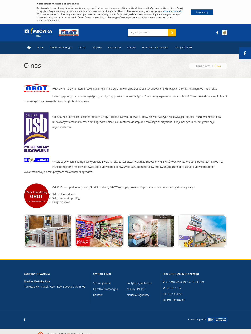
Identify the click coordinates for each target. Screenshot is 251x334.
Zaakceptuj (202, 12)
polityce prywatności (172, 11)
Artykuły (97, 47)
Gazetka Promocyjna (61, 47)
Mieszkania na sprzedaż (155, 47)
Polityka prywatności (139, 283)
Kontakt (131, 47)
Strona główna (202, 65)
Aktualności (114, 47)
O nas (40, 47)
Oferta (82, 47)
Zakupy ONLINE (183, 47)
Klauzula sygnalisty (138, 295)
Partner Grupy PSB (197, 319)
